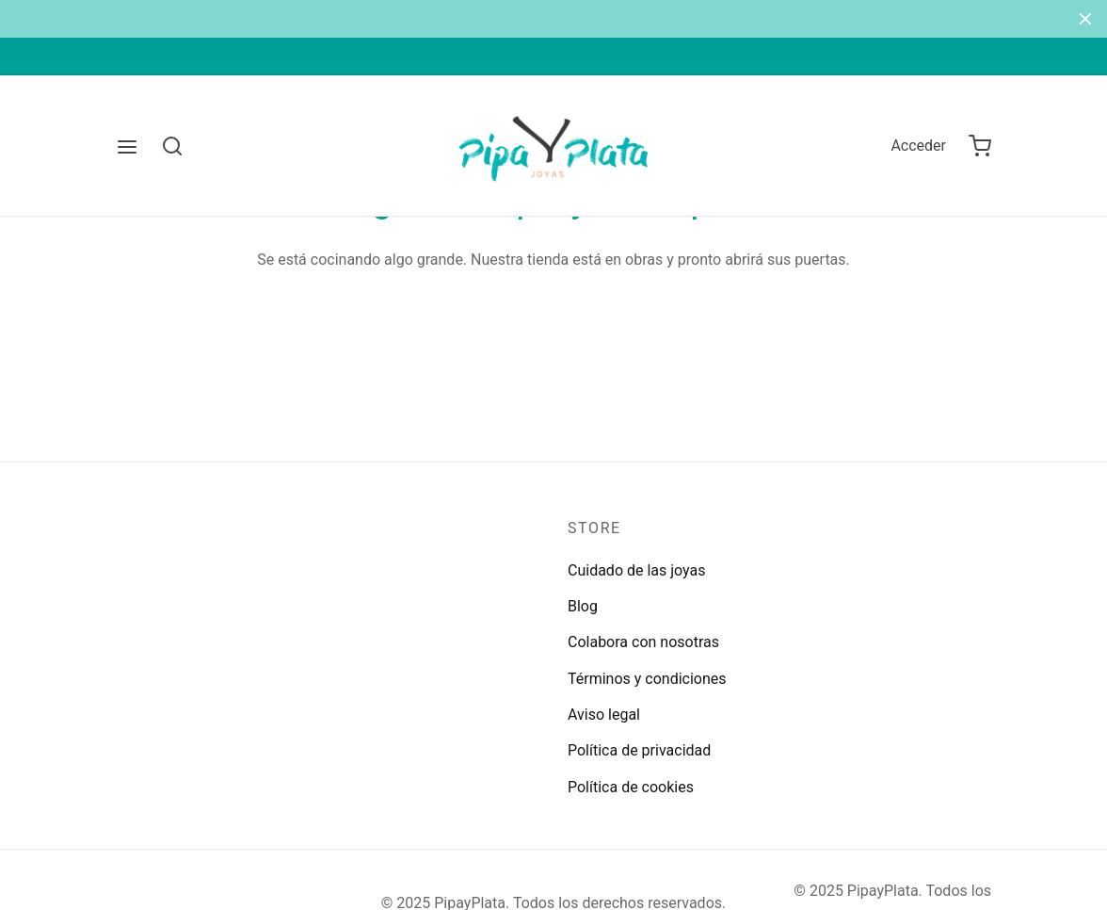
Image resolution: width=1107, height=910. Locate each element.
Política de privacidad (639, 750)
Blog (583, 606)
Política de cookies (631, 787)
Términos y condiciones (647, 679)
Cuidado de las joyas (637, 570)
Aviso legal (604, 714)
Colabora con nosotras (643, 642)
